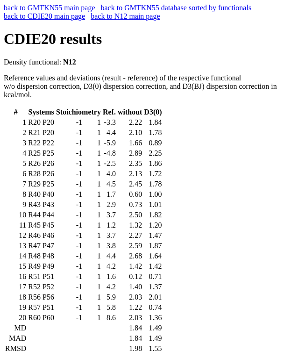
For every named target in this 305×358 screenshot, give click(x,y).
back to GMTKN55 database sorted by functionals (176, 8)
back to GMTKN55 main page (49, 8)
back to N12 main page (125, 16)
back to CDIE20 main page (44, 16)
